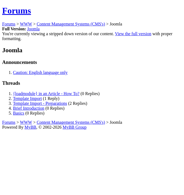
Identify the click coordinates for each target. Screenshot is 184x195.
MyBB (30, 127)
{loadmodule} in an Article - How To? (46, 93)
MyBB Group (74, 127)
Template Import (27, 98)
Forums (16, 10)
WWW (26, 24)
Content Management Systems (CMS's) (71, 24)
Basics (18, 113)
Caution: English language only (40, 72)
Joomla (33, 29)
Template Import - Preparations (40, 103)
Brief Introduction (28, 108)
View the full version (133, 33)
